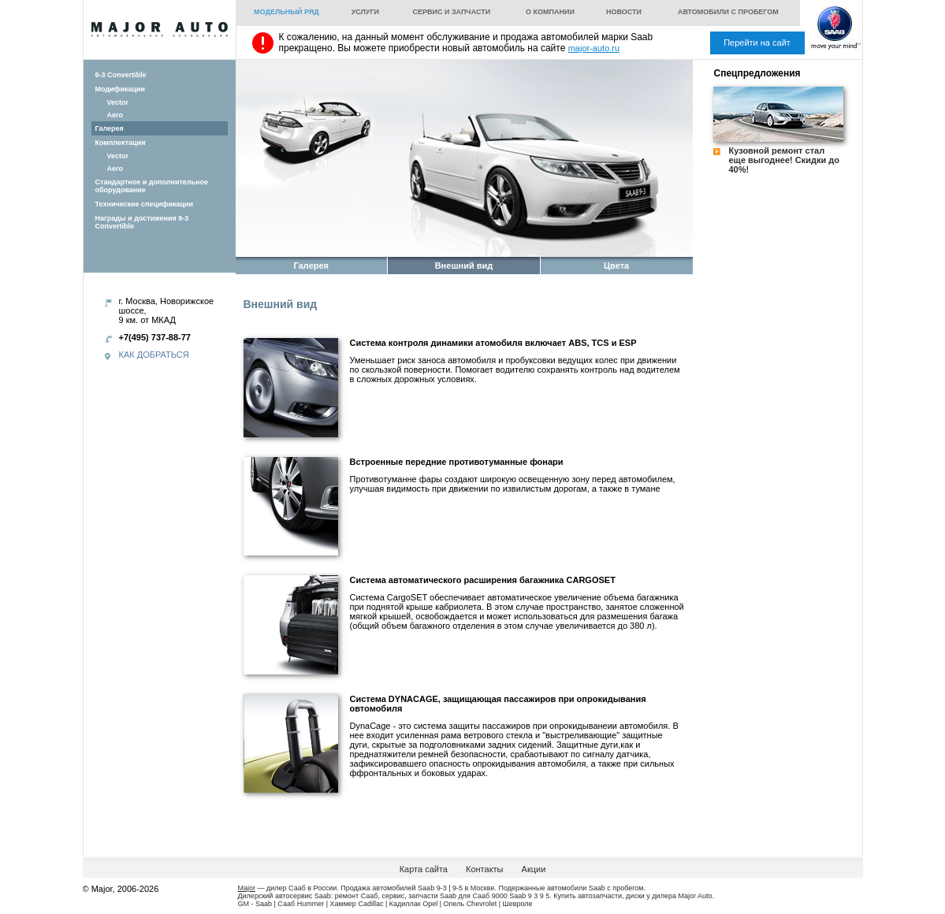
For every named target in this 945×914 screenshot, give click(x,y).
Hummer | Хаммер (326, 904)
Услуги (365, 12)
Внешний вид (464, 265)
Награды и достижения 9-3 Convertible (142, 222)
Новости (624, 12)
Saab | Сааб (275, 904)
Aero (115, 115)
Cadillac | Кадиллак (389, 904)
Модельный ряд (286, 12)
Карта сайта (424, 869)
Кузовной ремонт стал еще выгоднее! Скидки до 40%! (784, 160)
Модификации (120, 89)
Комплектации (120, 143)
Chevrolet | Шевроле (500, 904)
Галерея (109, 128)
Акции (534, 869)
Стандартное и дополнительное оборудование (152, 186)
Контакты (485, 869)
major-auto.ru (593, 48)
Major (247, 888)
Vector (118, 102)
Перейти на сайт (757, 42)
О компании (550, 12)
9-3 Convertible (121, 75)
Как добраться (154, 354)
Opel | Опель (443, 904)
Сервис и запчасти (451, 12)
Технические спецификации (144, 204)
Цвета (616, 265)
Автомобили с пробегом (728, 12)
